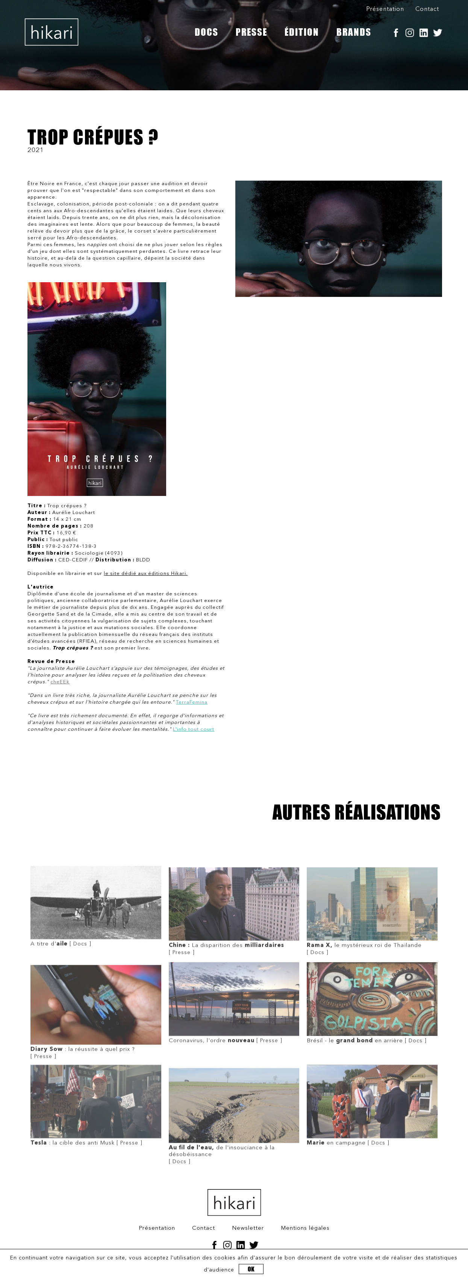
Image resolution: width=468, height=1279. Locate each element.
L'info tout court (193, 729)
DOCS (206, 32)
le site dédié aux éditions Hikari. (146, 573)
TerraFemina (191, 702)
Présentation (385, 9)
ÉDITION (302, 32)
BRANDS (353, 32)
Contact (427, 9)
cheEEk (60, 682)
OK (251, 1269)
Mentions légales (305, 1228)
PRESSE (251, 32)
